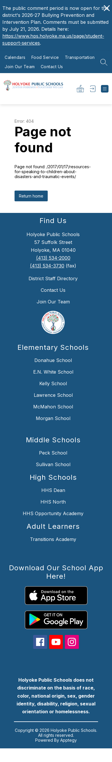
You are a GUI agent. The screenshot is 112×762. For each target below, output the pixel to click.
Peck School (53, 453)
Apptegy (68, 740)
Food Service (45, 57)
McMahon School (53, 407)
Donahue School (53, 360)
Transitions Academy (53, 539)
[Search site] (103, 62)
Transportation (80, 57)
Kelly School (53, 383)
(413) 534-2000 (53, 258)
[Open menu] (105, 89)
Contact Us (52, 66)
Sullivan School (53, 464)
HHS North (53, 502)
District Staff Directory (53, 278)
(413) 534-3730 (47, 266)
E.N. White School (53, 372)
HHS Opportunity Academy (53, 513)
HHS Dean (53, 490)
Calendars (15, 57)
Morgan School (53, 418)
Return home (31, 195)
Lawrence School (53, 395)
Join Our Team (20, 66)
